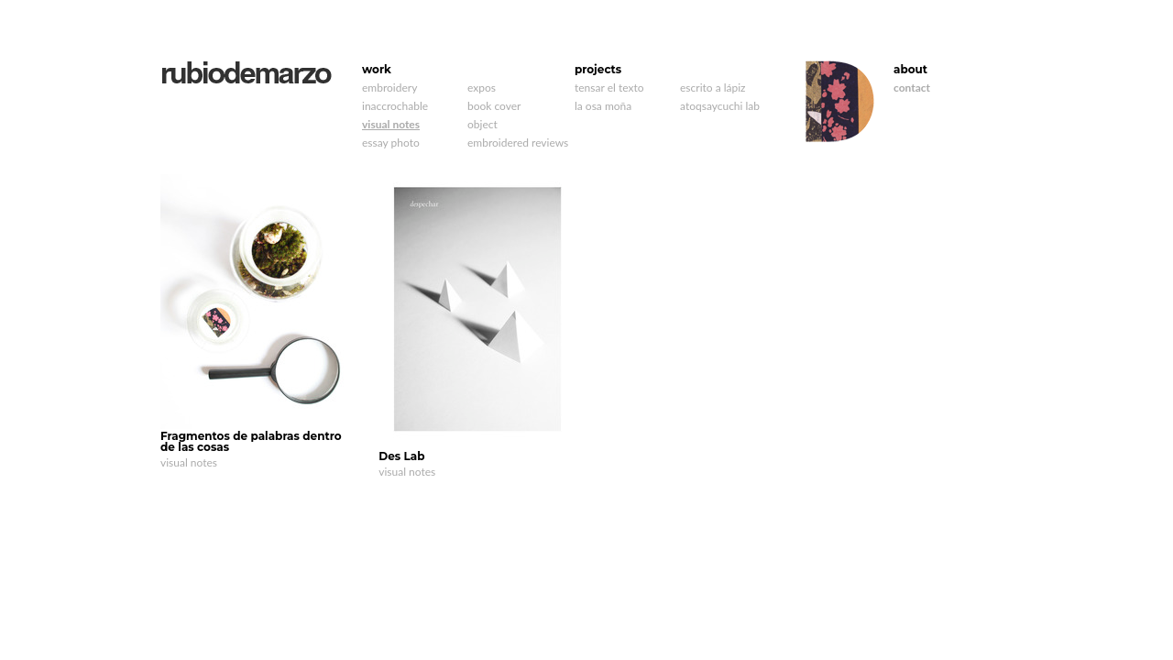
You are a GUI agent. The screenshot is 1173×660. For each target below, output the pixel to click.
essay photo (391, 142)
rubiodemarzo (246, 72)
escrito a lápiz (713, 87)
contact (911, 87)
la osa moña (603, 106)
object (482, 124)
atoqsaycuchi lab (720, 106)
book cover (494, 106)
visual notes (391, 124)
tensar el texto (609, 87)
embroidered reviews (517, 142)
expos (481, 87)
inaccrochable (395, 106)
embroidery (389, 87)
